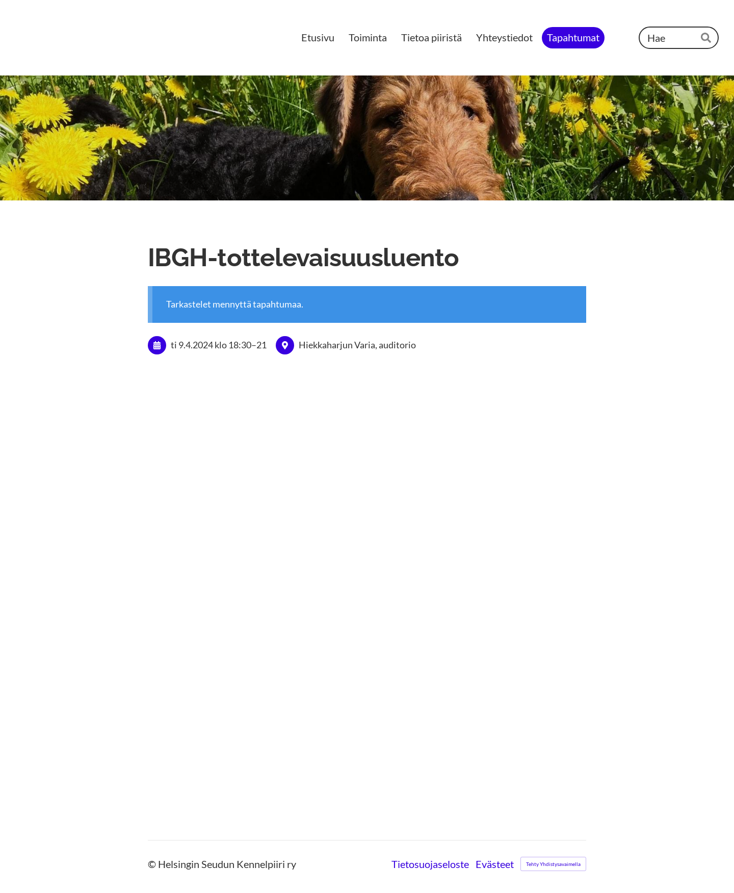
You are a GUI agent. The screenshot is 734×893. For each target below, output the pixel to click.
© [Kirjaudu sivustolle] (153, 864)
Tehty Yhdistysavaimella (553, 864)
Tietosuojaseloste (430, 864)
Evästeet (495, 864)
